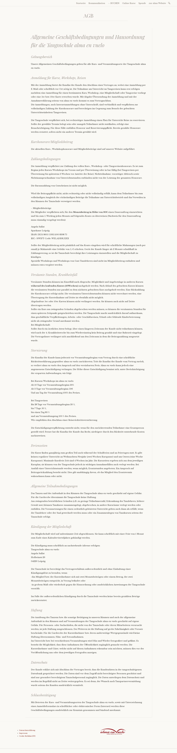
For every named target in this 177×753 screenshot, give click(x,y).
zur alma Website (157, 3)
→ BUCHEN (113, 3)
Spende (142, 3)
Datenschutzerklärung (27, 730)
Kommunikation (97, 3)
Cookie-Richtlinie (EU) (27, 736)
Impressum (23, 733)
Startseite (81, 3)
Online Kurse (129, 3)
